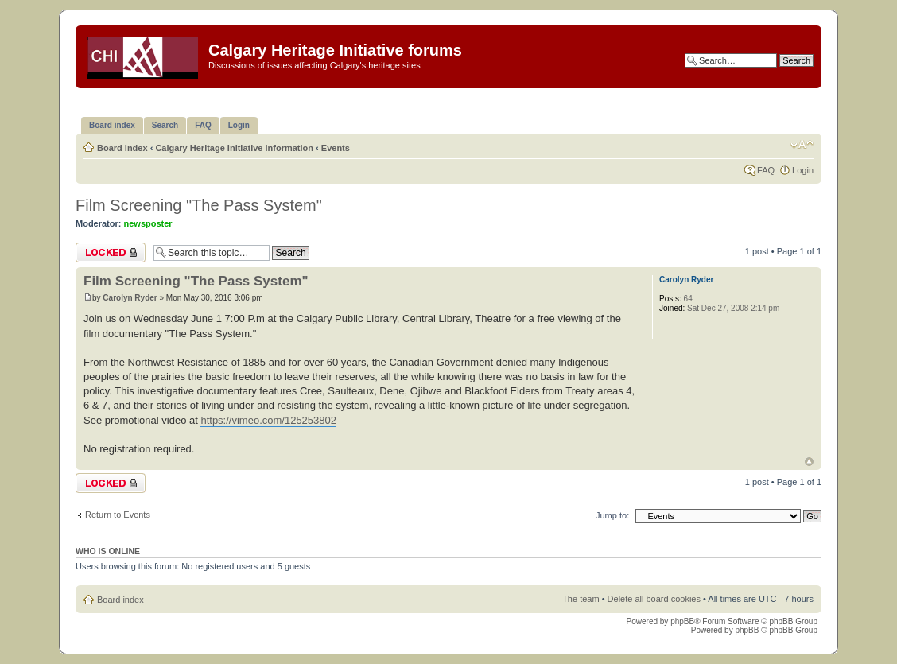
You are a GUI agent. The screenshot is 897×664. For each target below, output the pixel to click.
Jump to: (612, 515)
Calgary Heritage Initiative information (234, 148)
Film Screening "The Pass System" (199, 205)
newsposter (148, 223)
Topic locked (111, 252)
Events (335, 148)
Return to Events (117, 514)
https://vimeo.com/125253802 (268, 420)
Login (803, 170)
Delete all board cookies (654, 599)
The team (580, 599)
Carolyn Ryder (130, 297)
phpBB (682, 621)
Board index (122, 148)
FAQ (766, 170)
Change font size (802, 145)
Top (809, 461)
